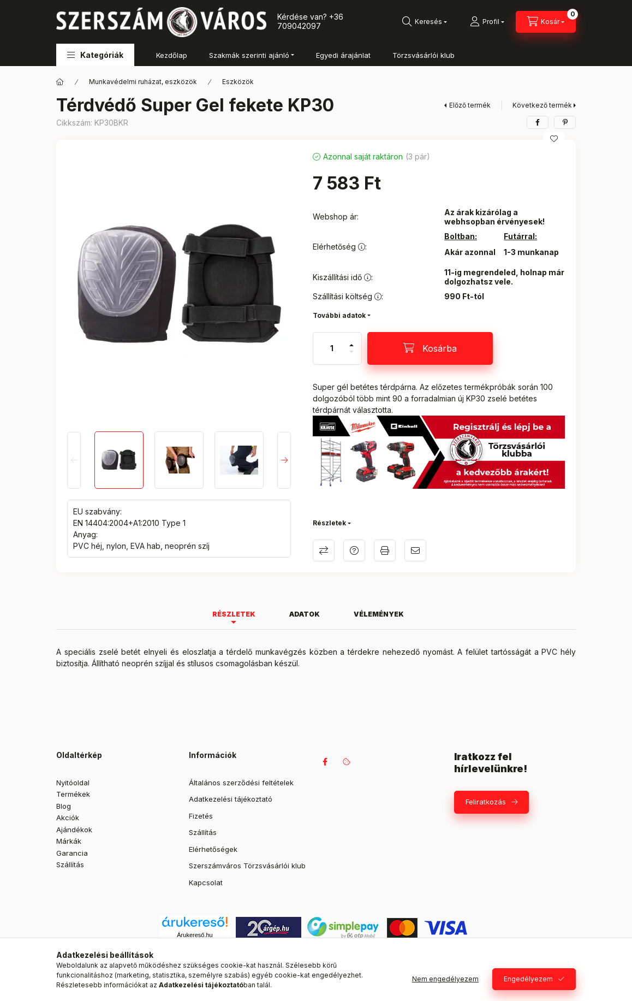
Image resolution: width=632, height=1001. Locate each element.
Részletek (329, 523)
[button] (95, 55)
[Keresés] (424, 22)
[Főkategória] (60, 82)
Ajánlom (415, 550)
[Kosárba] (430, 348)
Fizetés (201, 816)
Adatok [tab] (304, 614)
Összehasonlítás (324, 550)
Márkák (68, 841)
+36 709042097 (310, 21)
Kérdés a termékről (354, 550)
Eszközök (238, 82)
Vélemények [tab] (379, 614)
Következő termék (542, 105)
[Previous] (74, 459)
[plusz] (351, 340)
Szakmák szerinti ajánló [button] (249, 55)
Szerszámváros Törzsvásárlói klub (247, 865)
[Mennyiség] (331, 348)
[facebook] (537, 122)
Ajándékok (74, 829)
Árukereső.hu (194, 935)
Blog (63, 806)
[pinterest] (565, 122)
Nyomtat (385, 550)
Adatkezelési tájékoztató (230, 799)
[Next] (284, 459)
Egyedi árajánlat (343, 55)
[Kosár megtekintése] (546, 22)
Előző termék (470, 105)
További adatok (339, 315)
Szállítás (70, 864)
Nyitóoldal (73, 782)
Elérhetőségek (213, 849)
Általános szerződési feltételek (241, 782)
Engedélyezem (528, 979)
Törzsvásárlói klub (423, 55)
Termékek (73, 794)
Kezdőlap (171, 55)
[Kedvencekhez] (554, 138)
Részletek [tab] (233, 614)
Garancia (72, 853)
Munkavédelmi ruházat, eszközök (143, 82)
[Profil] (487, 22)
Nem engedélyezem (445, 979)
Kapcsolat (206, 882)
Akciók (67, 817)
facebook (325, 762)
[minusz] (351, 356)
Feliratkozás (486, 801)
